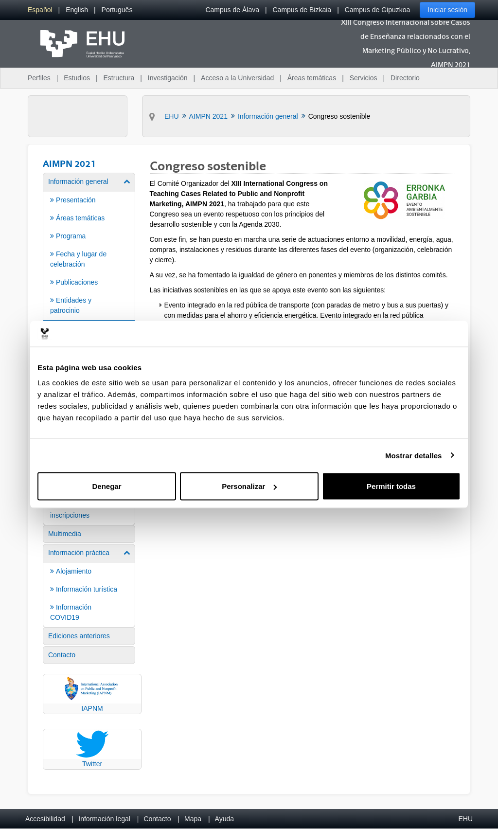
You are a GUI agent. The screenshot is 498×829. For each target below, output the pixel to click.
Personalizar (249, 486)
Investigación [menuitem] (168, 78)
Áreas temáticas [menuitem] (311, 78)
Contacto (157, 819)
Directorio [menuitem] (405, 78)
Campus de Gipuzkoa (377, 10)
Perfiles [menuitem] (39, 78)
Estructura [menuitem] (118, 78)
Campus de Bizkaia (302, 10)
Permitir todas (391, 486)
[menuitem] (40, 10)
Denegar (106, 486)
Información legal (104, 819)
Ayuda (224, 819)
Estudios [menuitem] (77, 78)
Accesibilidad (45, 819)
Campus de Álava (232, 10)
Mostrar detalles (413, 455)
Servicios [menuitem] (363, 78)
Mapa (192, 819)
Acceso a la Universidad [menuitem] (237, 78)
